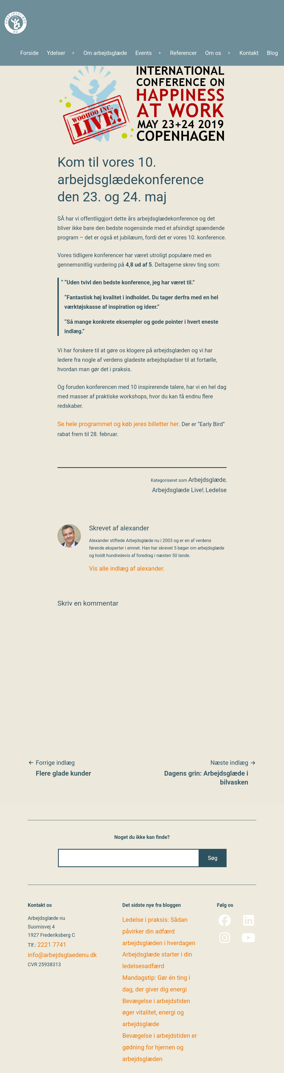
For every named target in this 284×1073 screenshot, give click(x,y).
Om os (213, 53)
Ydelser (56, 53)
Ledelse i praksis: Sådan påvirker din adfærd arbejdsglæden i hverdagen (158, 931)
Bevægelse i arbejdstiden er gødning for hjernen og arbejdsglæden (159, 1047)
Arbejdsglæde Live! (178, 490)
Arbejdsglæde (207, 479)
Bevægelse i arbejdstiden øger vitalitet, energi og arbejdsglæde (156, 1013)
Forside (29, 53)
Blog (272, 53)
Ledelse (216, 490)
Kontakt (248, 53)
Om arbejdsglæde (105, 53)
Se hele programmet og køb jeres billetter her (118, 424)
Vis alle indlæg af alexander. (127, 568)
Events (143, 53)
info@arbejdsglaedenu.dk (62, 954)
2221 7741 (51, 944)
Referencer (183, 53)
